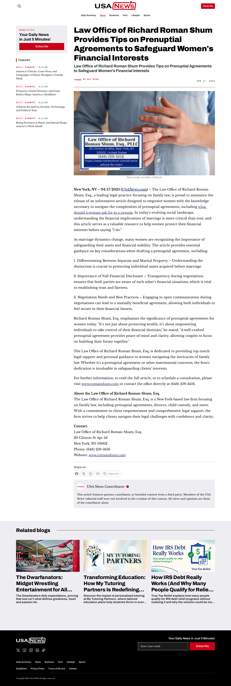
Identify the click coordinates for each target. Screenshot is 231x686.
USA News (93, 79)
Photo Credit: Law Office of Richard (144, 177)
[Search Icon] (19, 6)
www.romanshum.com (100, 384)
